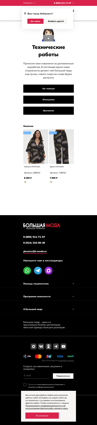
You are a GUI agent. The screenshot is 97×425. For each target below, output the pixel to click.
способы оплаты (66, 360)
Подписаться (63, 376)
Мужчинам (48, 110)
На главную (48, 88)
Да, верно (35, 21)
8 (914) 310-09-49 (34, 242)
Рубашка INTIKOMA (32, 167)
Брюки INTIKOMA (57, 167)
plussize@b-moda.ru (35, 251)
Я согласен (42, 415)
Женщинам (48, 99)
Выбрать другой (56, 21)
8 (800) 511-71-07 (34, 236)
